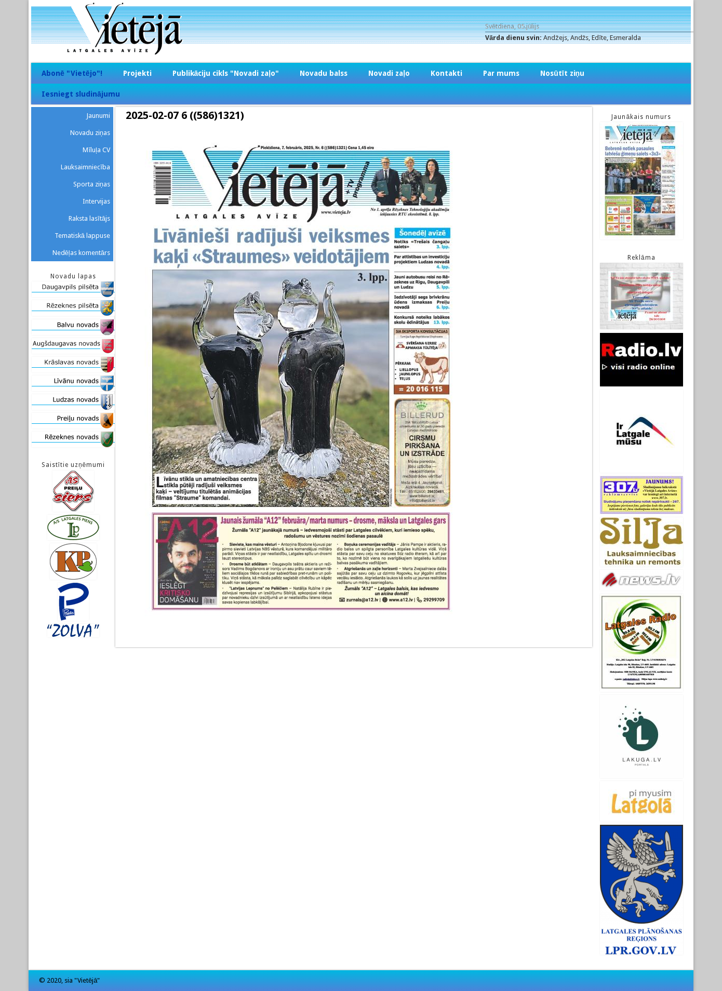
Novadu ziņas (90, 133)
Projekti (137, 73)
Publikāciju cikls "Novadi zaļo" (225, 73)
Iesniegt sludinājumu (81, 94)
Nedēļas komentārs (81, 253)
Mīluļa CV (96, 150)
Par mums (501, 73)
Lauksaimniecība (85, 167)
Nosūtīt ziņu (562, 73)
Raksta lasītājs (89, 218)
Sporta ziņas (91, 184)
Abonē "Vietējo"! (72, 73)
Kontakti (446, 73)
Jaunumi (98, 115)
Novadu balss (323, 73)
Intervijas (96, 201)
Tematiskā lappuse (82, 235)
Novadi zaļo (389, 73)
